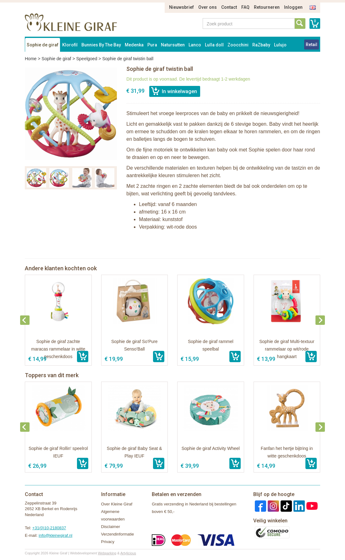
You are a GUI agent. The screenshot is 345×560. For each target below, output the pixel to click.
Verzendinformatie (117, 534)
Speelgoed (86, 58)
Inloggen (293, 7)
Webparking (107, 553)
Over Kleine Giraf (117, 504)
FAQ (245, 7)
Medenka (134, 44)
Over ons (207, 7)
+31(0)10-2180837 (49, 528)
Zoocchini (238, 44)
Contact (229, 7)
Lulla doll (214, 44)
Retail (311, 44)
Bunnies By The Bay (101, 44)
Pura (152, 44)
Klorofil (70, 44)
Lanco (195, 44)
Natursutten (173, 44)
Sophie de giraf (42, 44)
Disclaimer (110, 526)
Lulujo (280, 44)
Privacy (108, 541)
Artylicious (128, 553)
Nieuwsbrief (181, 7)
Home (30, 58)
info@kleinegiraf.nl (55, 535)
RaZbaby (261, 44)
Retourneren (267, 7)
